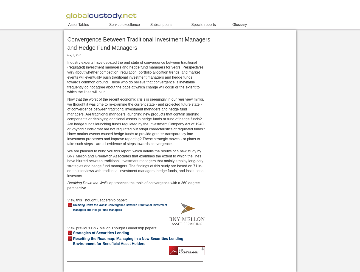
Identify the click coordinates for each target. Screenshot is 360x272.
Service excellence (124, 25)
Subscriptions (161, 25)
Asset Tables (78, 25)
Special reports (203, 25)
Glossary (239, 25)
